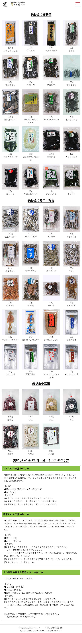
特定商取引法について (30, 627)
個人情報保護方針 (54, 627)
